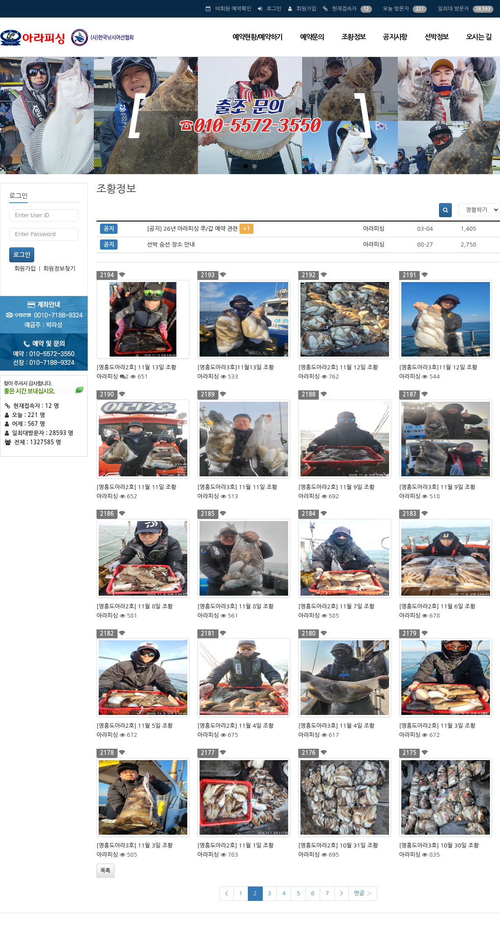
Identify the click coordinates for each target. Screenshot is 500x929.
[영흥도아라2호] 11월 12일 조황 (338, 367)
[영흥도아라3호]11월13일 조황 (235, 367)
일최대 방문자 (453, 8)
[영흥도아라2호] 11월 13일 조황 (136, 367)
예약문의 (312, 37)
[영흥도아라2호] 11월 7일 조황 (336, 606)
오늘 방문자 (396, 8)
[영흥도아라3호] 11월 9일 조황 (437, 487)
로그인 (274, 8)
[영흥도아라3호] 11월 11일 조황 (237, 487)
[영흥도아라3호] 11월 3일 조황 (134, 845)
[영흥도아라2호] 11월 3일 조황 (437, 726)
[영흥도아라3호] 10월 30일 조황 (439, 845)
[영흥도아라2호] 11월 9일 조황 (336, 487)
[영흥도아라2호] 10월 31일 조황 (338, 845)
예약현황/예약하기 (257, 37)
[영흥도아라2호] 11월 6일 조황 (437, 606)
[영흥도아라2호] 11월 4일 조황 (235, 726)
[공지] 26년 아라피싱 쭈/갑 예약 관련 (192, 229)
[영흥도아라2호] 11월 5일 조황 (134, 726)
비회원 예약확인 (233, 8)
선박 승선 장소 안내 (171, 244)
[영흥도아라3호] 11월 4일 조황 (336, 726)
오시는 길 (478, 37)
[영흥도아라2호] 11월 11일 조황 (136, 487)
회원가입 (306, 8)
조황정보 (354, 37)
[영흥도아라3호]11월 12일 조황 (438, 367)
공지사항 (395, 37)
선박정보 (437, 37)
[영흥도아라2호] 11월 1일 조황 (235, 845)
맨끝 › (362, 893)
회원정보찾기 (59, 269)
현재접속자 (344, 8)
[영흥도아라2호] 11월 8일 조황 (134, 606)
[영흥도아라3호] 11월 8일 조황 (235, 606)
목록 (105, 870)
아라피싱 (374, 229)
